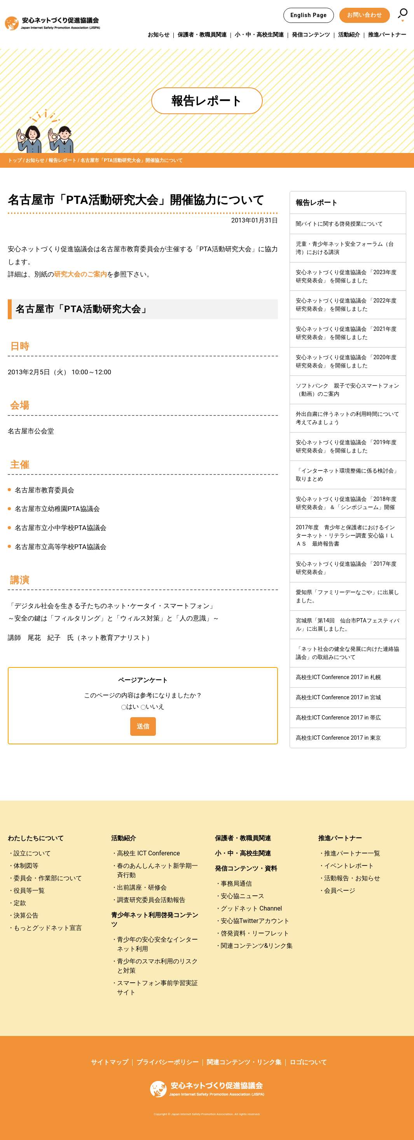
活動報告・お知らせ (352, 878)
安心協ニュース (242, 896)
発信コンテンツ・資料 (246, 868)
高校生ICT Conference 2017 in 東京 (338, 738)
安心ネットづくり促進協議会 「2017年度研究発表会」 (346, 568)
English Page (308, 15)
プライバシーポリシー (167, 1062)
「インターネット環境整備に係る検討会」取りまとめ (347, 474)
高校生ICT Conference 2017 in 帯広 (338, 717)
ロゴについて (308, 1062)
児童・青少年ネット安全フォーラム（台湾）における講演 (345, 248)
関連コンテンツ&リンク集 (257, 945)
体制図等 (26, 865)
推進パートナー (387, 34)
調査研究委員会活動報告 (151, 900)
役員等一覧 (29, 890)
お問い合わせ (364, 15)
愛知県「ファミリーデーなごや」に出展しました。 (347, 596)
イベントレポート (349, 865)
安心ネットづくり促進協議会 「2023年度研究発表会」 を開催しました (346, 276)
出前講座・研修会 (142, 887)
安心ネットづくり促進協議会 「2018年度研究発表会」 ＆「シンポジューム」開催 (346, 503)
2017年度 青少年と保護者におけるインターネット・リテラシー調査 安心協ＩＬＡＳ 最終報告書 (345, 535)
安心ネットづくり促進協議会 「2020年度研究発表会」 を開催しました (346, 361)
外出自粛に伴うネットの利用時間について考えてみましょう (347, 418)
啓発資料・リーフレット (255, 933)
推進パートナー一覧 (352, 853)
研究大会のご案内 (80, 274)
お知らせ (158, 34)
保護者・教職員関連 (202, 34)
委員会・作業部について (48, 878)
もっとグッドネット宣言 (48, 927)
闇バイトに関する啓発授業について (339, 224)
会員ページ (339, 890)
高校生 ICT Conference (148, 853)
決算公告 (26, 915)
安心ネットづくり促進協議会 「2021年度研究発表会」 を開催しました (346, 333)
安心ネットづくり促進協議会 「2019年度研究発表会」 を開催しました (346, 446)
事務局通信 (236, 883)
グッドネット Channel (251, 908)
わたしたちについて (36, 838)
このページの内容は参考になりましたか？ (143, 695)
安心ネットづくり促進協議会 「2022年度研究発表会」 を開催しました (346, 304)
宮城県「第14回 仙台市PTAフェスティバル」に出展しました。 (347, 624)
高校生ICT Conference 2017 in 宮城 (338, 697)
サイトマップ (109, 1062)
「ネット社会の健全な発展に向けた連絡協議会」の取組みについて (347, 653)
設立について (32, 853)
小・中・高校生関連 (259, 34)
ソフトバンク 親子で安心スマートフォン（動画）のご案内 (347, 389)
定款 (20, 903)
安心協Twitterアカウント (255, 921)
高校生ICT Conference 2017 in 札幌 (338, 677)
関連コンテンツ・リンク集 (244, 1062)
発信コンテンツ (311, 34)
